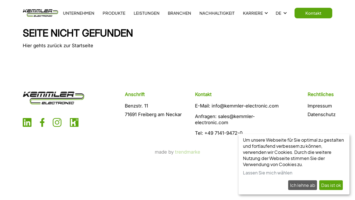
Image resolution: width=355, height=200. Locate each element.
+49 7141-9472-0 (223, 133)
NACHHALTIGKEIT (217, 13)
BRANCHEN (179, 13)
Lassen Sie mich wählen (267, 173)
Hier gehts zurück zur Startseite (58, 45)
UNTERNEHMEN (78, 13)
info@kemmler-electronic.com (245, 106)
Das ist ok (331, 185)
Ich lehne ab (302, 185)
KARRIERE (253, 13)
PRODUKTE (114, 13)
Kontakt (313, 13)
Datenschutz (322, 114)
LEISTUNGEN (146, 13)
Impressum (320, 106)
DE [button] (279, 13)
